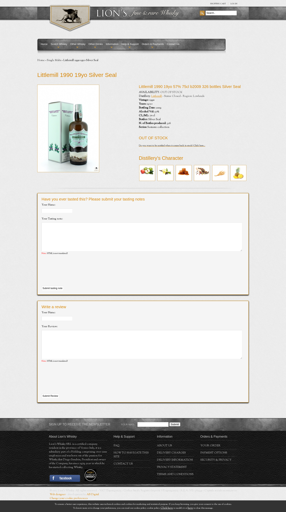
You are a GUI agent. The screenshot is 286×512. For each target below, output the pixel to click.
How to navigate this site (131, 466)
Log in (233, 3)
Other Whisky (77, 44)
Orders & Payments (153, 44)
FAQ (116, 457)
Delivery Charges (171, 464)
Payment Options (213, 464)
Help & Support (130, 44)
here (190, 508)
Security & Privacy (215, 472)
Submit (175, 436)
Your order (210, 457)
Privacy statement (172, 479)
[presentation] (71, 276)
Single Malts (54, 60)
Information (112, 44)
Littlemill (156, 96)
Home (44, 44)
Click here (167, 508)
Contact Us (173, 44)
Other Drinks (96, 44)
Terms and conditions (175, 486)
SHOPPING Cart (218, 3)
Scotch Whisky (59, 44)
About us (164, 457)
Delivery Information (175, 472)
